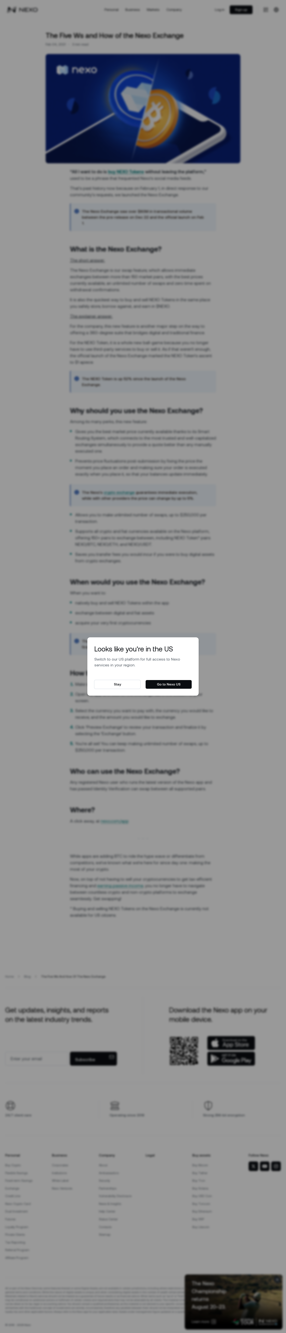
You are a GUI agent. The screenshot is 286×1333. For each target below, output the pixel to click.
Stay (117, 684)
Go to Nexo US (169, 684)
